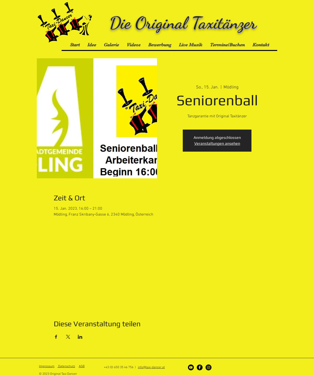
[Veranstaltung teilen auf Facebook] (56, 337)
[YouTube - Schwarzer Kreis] (191, 367)
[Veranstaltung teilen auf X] (68, 337)
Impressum (46, 366)
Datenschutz (66, 366)
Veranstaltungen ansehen (217, 143)
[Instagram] (208, 367)
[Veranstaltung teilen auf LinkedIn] (80, 337)
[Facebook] (200, 367)
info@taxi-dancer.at (151, 367)
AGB (82, 366)
